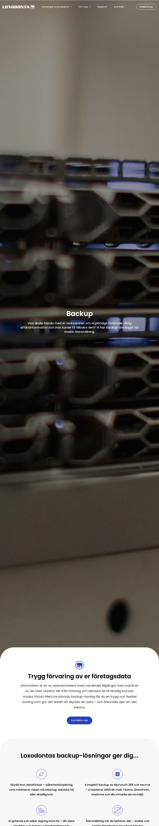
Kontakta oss (79, 720)
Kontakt (119, 6)
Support (102, 6)
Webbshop (145, 6)
